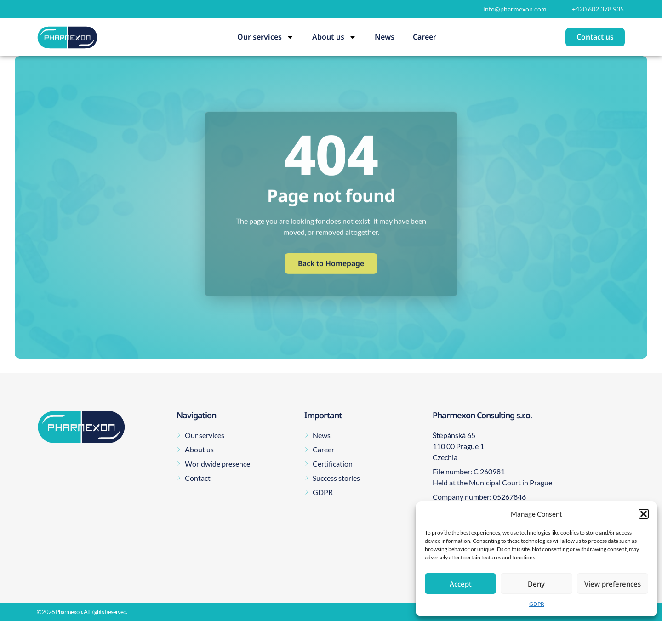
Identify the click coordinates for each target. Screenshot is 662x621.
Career (424, 37)
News (384, 37)
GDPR (536, 603)
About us (334, 37)
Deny (536, 583)
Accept (461, 583)
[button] (643, 513)
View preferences (612, 583)
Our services (265, 37)
